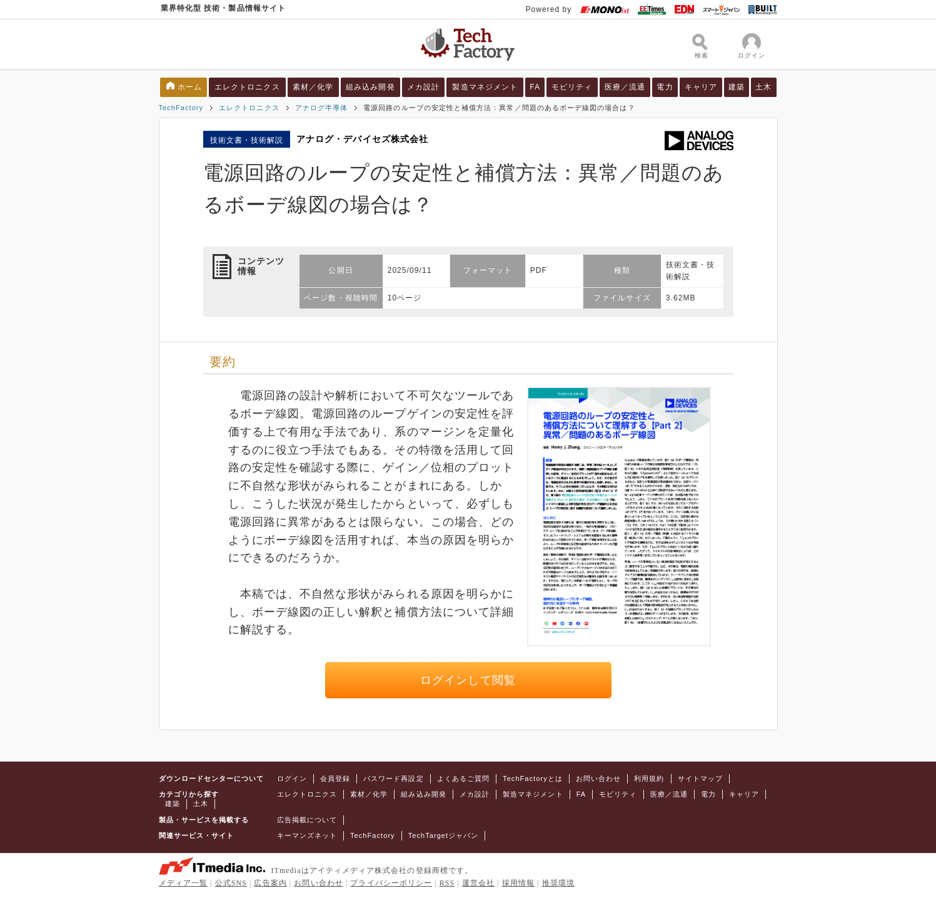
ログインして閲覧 (468, 680)
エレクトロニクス (247, 87)
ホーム (190, 87)
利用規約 (649, 778)
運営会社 (478, 883)
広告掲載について (307, 820)
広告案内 (270, 883)
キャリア (701, 87)
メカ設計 (423, 87)
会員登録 (335, 778)
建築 (736, 87)
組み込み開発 (370, 87)
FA (535, 87)
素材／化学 (313, 87)
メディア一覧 (183, 883)
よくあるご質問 (463, 778)
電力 (665, 87)
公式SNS (231, 883)
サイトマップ (700, 778)
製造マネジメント (485, 87)
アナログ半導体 (321, 107)
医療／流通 (625, 87)
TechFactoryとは (533, 778)
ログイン (292, 778)
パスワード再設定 (393, 778)
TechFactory (181, 107)
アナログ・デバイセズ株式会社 (362, 139)
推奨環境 (558, 883)
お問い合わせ (598, 778)
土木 (763, 87)
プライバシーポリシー (391, 883)
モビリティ (571, 87)
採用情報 (518, 883)
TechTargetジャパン (443, 835)
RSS (447, 883)
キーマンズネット (307, 835)
